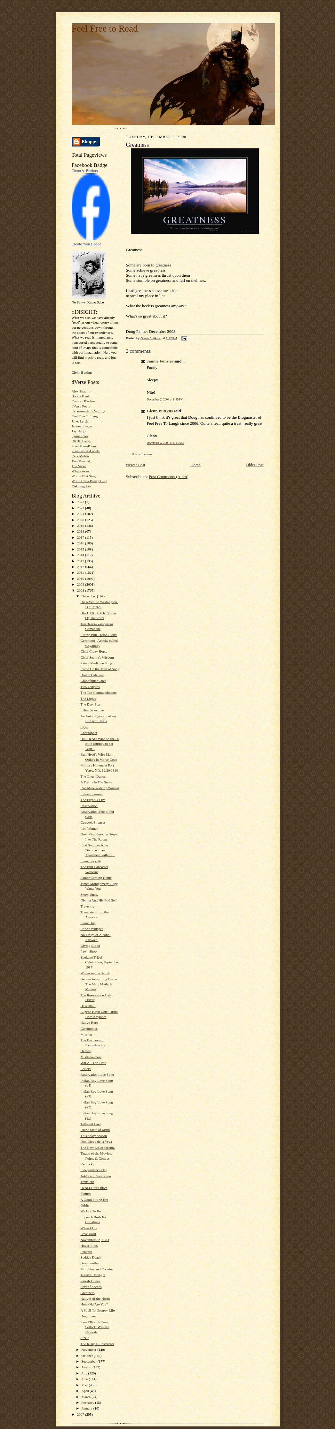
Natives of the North (95, 1298)
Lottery (85, 1069)
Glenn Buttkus (160, 410)
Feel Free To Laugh (86, 416)
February (88, 1402)
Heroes (85, 1051)
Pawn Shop (88, 951)
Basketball (87, 1006)
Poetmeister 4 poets (86, 451)
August (86, 1367)
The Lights (88, 698)
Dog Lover (88, 1316)
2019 (81, 525)
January (87, 1408)
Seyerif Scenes (90, 1287)
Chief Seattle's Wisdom (97, 657)
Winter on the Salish (94, 973)
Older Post (254, 464)
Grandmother (90, 1263)
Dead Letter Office (93, 1188)
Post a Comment (142, 454)
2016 (81, 543)
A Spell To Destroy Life (97, 1310)
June (85, 1379)
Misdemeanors (90, 1057)
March (86, 1397)
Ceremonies (88, 1028)
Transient (87, 1182)
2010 (81, 578)
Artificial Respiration (95, 1176)
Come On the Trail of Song (99, 669)
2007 (81, 1414)
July (84, 1373)
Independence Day (93, 1170)
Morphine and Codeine (96, 1269)
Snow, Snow (89, 894)
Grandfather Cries (93, 681)
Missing (86, 1034)
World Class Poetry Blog (89, 481)
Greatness (87, 1293)
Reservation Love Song (97, 1074)
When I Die (88, 1228)
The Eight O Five (92, 800)
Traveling (87, 906)
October (87, 1356)
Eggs (83, 727)
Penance (86, 1251)
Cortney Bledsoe (84, 401)
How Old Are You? (94, 1304)
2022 (81, 508)
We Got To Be (90, 1211)
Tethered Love (90, 1124)
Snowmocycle (90, 861)
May (85, 1385)
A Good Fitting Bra (94, 1199)
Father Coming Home (95, 877)
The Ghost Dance (92, 776)
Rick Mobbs (80, 456)
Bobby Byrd (80, 396)
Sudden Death (90, 1257)
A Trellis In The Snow (96, 782)
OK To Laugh (82, 441)
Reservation (88, 806)
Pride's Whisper (91, 929)
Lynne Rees (80, 436)
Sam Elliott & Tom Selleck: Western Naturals (94, 1327)
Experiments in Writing (88, 411)
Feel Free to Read (105, 28)
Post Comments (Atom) (168, 476)
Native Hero (89, 1022)
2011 (81, 572)
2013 (81, 561)
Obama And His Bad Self (98, 900)
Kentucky (87, 1164)
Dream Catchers (91, 675)
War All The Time (93, 1063)
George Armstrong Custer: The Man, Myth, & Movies (99, 984)
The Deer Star (90, 704)
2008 (81, 590)
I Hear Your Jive (92, 710)
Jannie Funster (82, 426)
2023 (81, 502)
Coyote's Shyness (92, 822)
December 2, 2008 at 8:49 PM (165, 399)
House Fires (89, 1245)
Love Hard (88, 1234)
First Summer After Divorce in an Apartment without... (97, 850)
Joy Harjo (79, 431)
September (89, 1361)
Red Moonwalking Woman (99, 788)
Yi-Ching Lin (81, 486)
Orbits (84, 1205)
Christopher (88, 733)
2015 (81, 549)
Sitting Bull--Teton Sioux (98, 635)
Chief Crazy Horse (93, 651)
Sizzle (84, 1338)
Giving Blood (90, 945)
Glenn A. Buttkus (85, 171)
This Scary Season (93, 1136)
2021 (81, 514)
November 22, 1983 (94, 1240)
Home (195, 464)
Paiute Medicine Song (96, 663)
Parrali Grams (90, 1281)
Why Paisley (81, 471)
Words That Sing (84, 476)
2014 (81, 555)
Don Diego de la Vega (96, 1141)
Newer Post (135, 464)
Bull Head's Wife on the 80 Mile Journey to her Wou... (99, 744)
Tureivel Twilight (92, 1275)
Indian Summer (91, 794)
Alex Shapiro (81, 391)
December (89, 596)
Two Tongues (90, 687)
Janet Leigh (80, 421)
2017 (81, 537)
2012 (81, 567)
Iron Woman (89, 828)
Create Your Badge (86, 244)
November (89, 1349)
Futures (85, 1193)
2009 (81, 584)
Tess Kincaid (81, 461)
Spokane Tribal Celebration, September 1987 (99, 962)
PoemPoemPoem (84, 446)
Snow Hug (88, 923)
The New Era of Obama (97, 1147)
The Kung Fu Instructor (97, 1344)
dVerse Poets (81, 406)
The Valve (79, 466)
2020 (81, 520)
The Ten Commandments (98, 692)
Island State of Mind (95, 1130)
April (85, 1391)
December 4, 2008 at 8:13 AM (165, 443)
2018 (81, 531)
